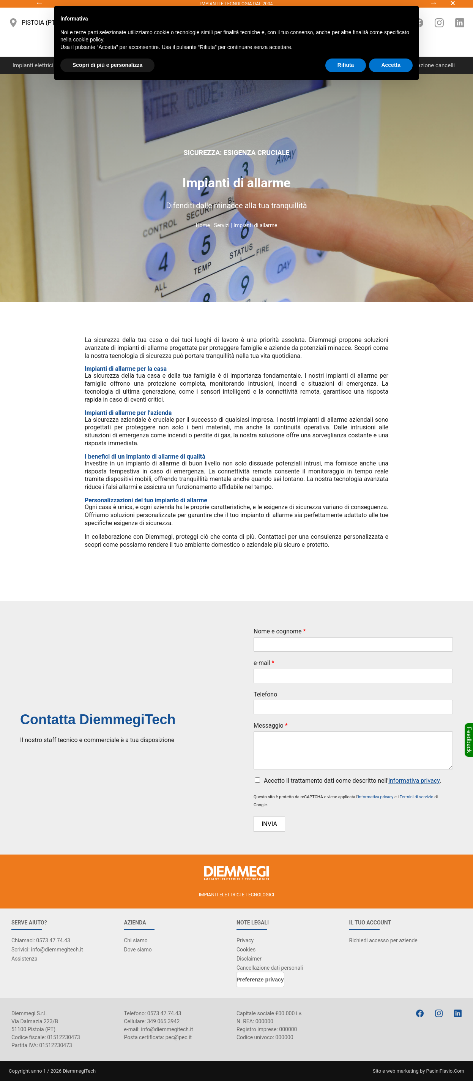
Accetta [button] (390, 65)
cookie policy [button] (88, 39)
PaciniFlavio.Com (445, 1071)
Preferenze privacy (260, 980)
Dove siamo (138, 949)
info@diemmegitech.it (167, 1029)
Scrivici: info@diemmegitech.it (47, 949)
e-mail (264, 662)
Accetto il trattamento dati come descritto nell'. (352, 780)
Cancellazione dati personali (269, 968)
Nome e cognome (280, 631)
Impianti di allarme (255, 225)
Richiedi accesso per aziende (383, 940)
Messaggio (271, 725)
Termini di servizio (417, 797)
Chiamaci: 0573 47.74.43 (40, 940)
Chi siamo (136, 940)
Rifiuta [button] (345, 65)
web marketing (402, 1071)
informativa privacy (414, 780)
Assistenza (24, 959)
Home (203, 225)
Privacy (245, 940)
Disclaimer (249, 959)
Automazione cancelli (427, 65)
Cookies (245, 949)
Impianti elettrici (33, 65)
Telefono (265, 694)
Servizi (222, 225)
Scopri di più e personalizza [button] (107, 65)
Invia (269, 824)
